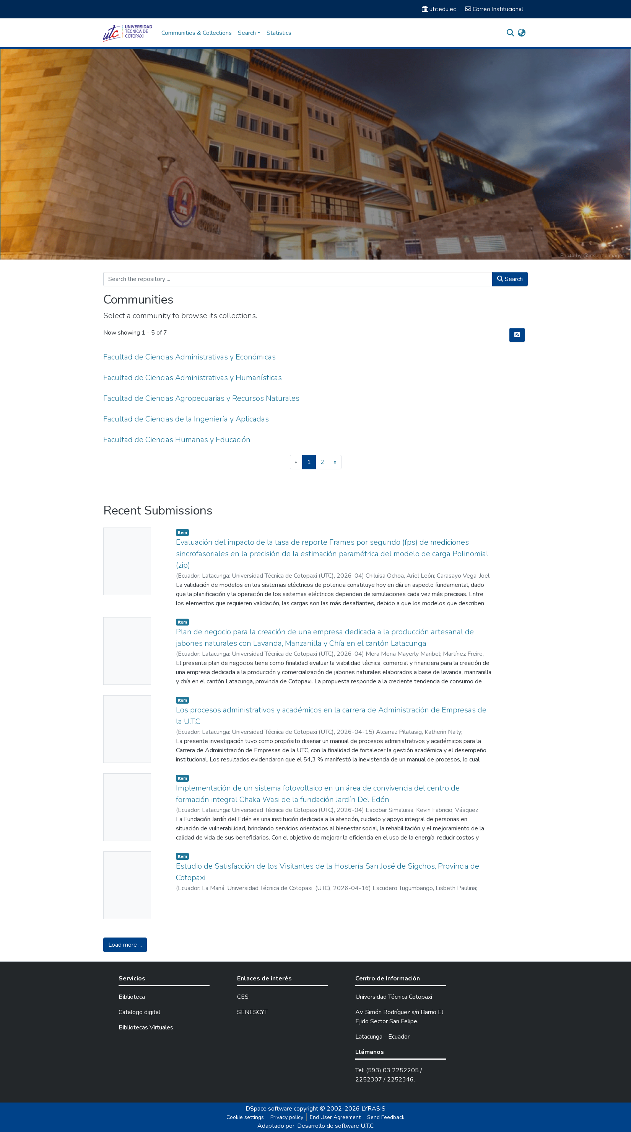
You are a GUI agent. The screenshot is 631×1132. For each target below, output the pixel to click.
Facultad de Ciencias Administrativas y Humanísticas (192, 377)
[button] (521, 33)
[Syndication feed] (517, 335)
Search (510, 279)
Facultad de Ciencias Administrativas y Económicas (189, 357)
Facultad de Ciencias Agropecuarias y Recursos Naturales (201, 398)
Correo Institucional (494, 9)
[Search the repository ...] (298, 279)
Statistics (279, 33)
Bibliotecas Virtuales (146, 1027)
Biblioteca (132, 997)
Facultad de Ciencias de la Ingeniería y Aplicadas (186, 419)
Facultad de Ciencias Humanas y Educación (176, 440)
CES (243, 997)
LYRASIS (373, 1108)
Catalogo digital (139, 1012)
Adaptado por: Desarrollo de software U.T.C (315, 1126)
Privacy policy (286, 1117)
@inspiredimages (604, 255)
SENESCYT (252, 1012)
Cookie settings (245, 1117)
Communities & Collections (196, 33)
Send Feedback (386, 1117)
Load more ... (125, 945)
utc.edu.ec (439, 9)
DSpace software (269, 1108)
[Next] (335, 462)
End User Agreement (335, 1117)
